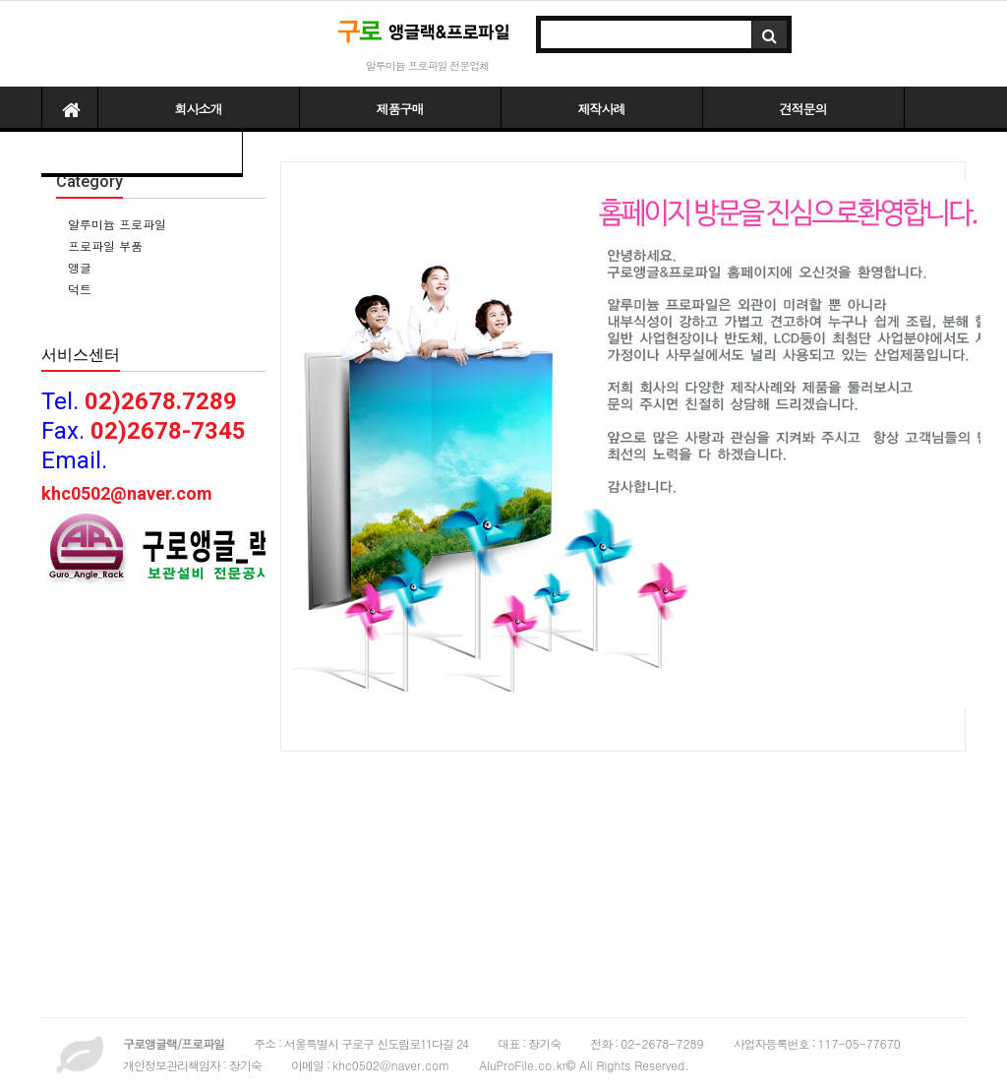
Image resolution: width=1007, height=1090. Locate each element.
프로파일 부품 (103, 245)
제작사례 (601, 108)
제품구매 (400, 108)
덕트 (77, 288)
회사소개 (198, 108)
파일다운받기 (141, 154)
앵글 (77, 267)
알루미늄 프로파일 (115, 223)
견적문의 (803, 108)
